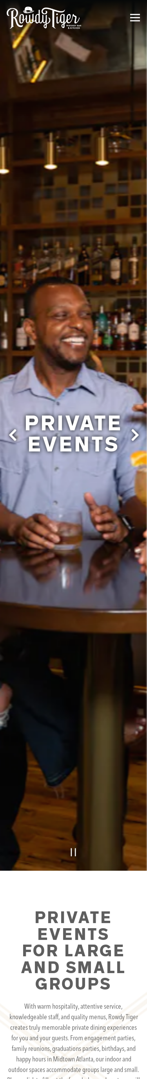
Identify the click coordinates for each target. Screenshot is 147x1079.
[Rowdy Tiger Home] (44, 18)
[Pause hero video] (73, 786)
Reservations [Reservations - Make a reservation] (74, 1044)
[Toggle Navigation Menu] (135, 18)
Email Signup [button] (73, 1067)
